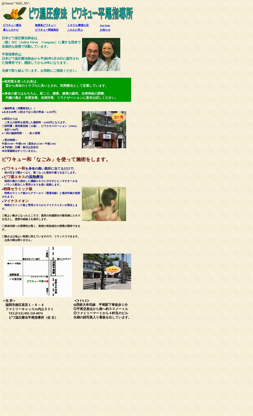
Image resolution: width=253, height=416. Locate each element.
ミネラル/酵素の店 (78, 25)
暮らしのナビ (11, 29)
